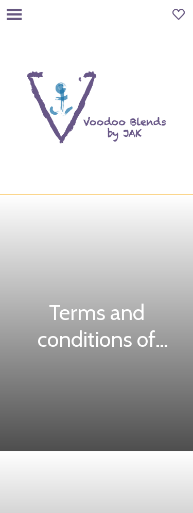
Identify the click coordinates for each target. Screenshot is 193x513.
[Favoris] (178, 14)
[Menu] (14, 14)
